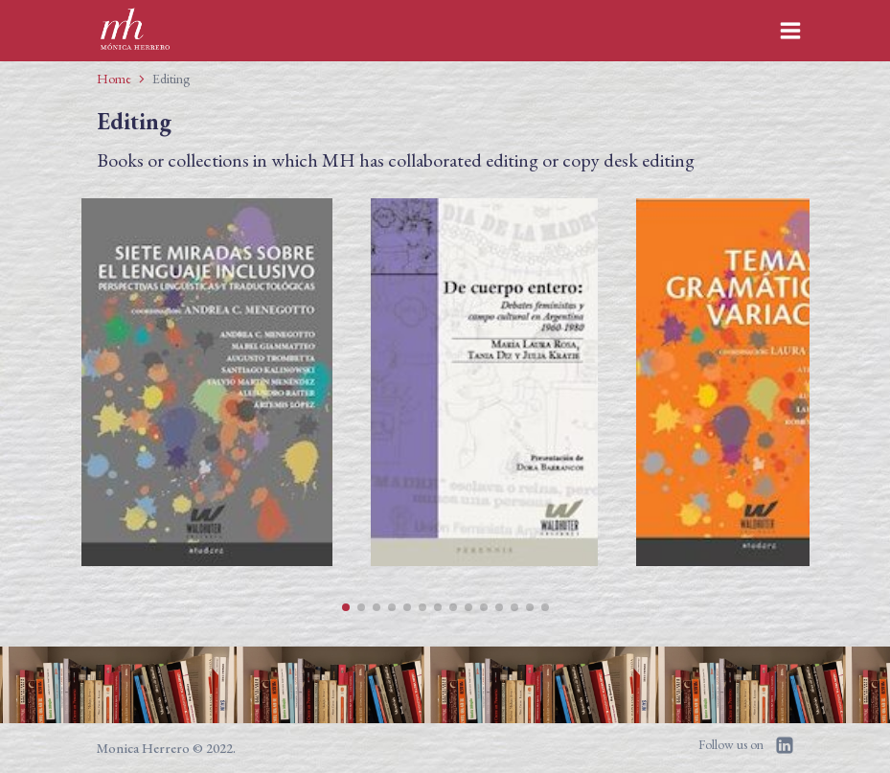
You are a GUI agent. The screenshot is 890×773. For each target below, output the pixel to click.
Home (114, 78)
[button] (346, 607)
